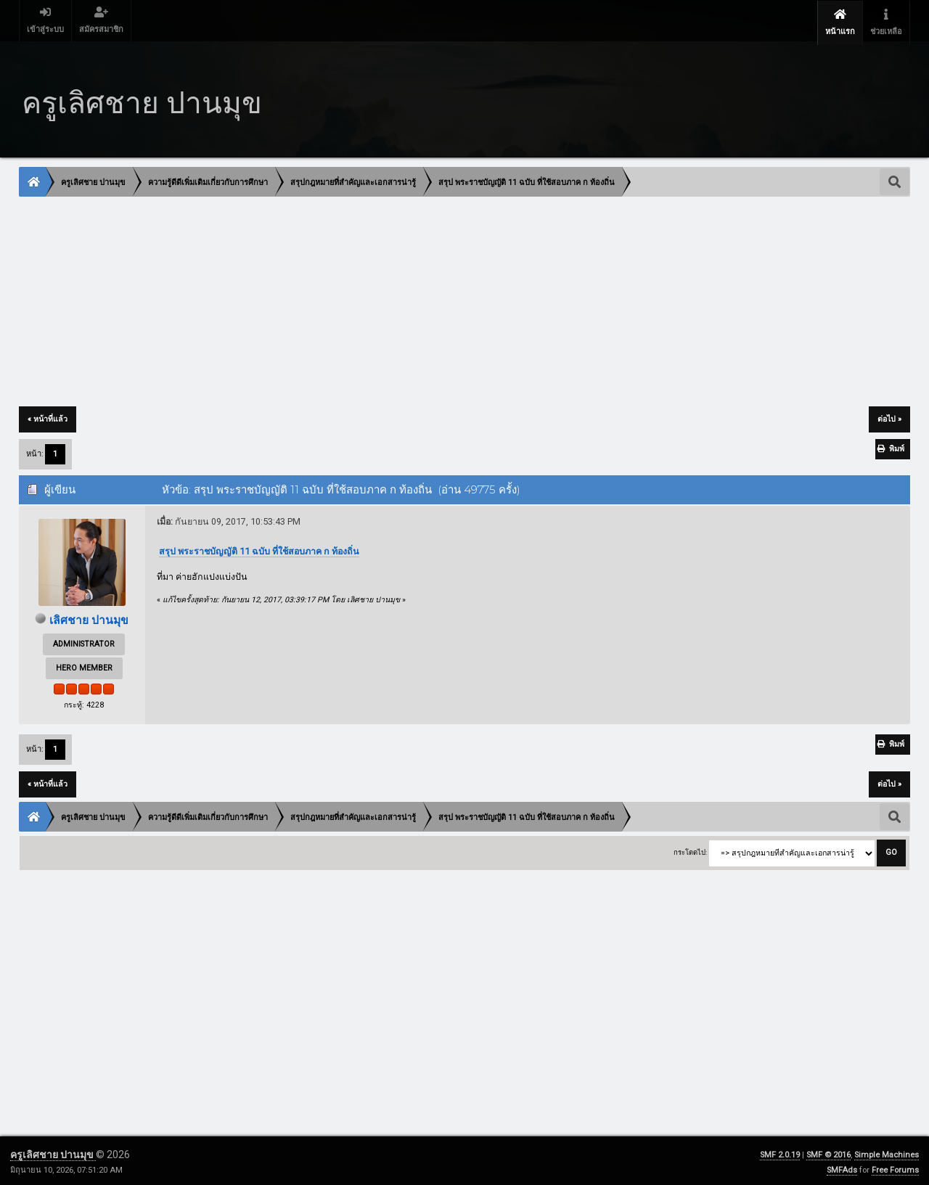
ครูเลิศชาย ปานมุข (53, 1151)
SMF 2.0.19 (780, 1152)
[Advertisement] (455, 299)
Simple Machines (886, 1152)
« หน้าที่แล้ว (47, 416)
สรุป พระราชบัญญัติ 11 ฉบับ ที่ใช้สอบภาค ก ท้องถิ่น (259, 548)
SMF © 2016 (828, 1152)
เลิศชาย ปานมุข (89, 617)
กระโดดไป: (690, 849)
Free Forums (895, 1167)
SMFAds (842, 1167)
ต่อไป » (889, 416)
